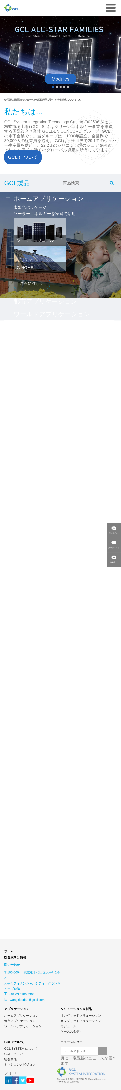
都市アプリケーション (19, 1021)
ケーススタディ (71, 1031)
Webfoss (74, 1081)
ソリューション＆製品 (76, 1009)
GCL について (23, 157)
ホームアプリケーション (21, 1015)
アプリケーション (16, 1009)
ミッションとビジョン (19, 1064)
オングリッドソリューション (81, 1015)
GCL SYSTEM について (21, 1048)
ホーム (9, 951)
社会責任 (10, 1059)
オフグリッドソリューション (81, 1021)
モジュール (68, 1026)
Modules (60, 78)
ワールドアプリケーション (23, 1026)
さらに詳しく (32, 283)
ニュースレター (71, 1042)
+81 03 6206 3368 (22, 994)
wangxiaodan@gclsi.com (27, 999)
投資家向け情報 (15, 957)
